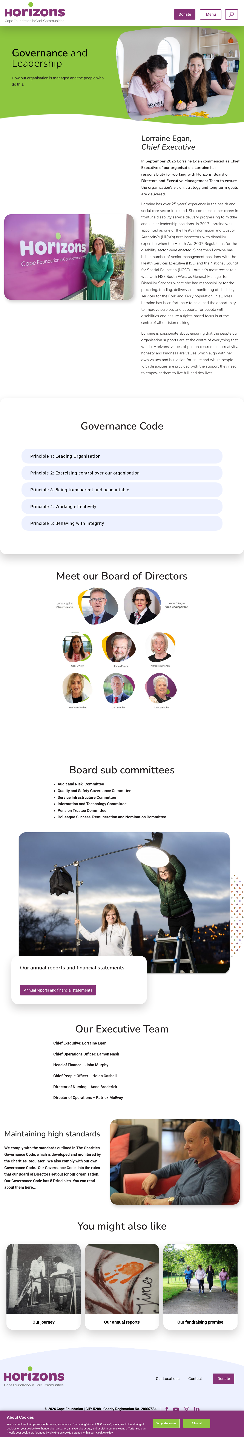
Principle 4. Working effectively (63, 515)
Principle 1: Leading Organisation (65, 465)
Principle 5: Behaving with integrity (67, 532)
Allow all (197, 1423)
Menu (211, 14)
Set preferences (166, 1423)
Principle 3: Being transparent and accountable (79, 498)
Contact (195, 1387)
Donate (185, 14)
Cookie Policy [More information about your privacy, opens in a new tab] (104, 1432)
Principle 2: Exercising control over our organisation (85, 481)
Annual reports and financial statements (58, 999)
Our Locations (168, 1387)
